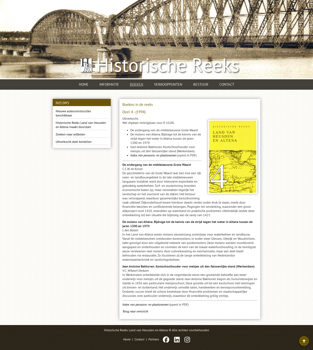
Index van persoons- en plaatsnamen (153, 155)
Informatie (109, 84)
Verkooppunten (168, 84)
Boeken (136, 84)
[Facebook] (166, 339)
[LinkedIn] (176, 339)
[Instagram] (187, 339)
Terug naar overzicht (135, 311)
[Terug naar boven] (304, 341)
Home (83, 84)
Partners (153, 339)
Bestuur (200, 84)
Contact (226, 84)
